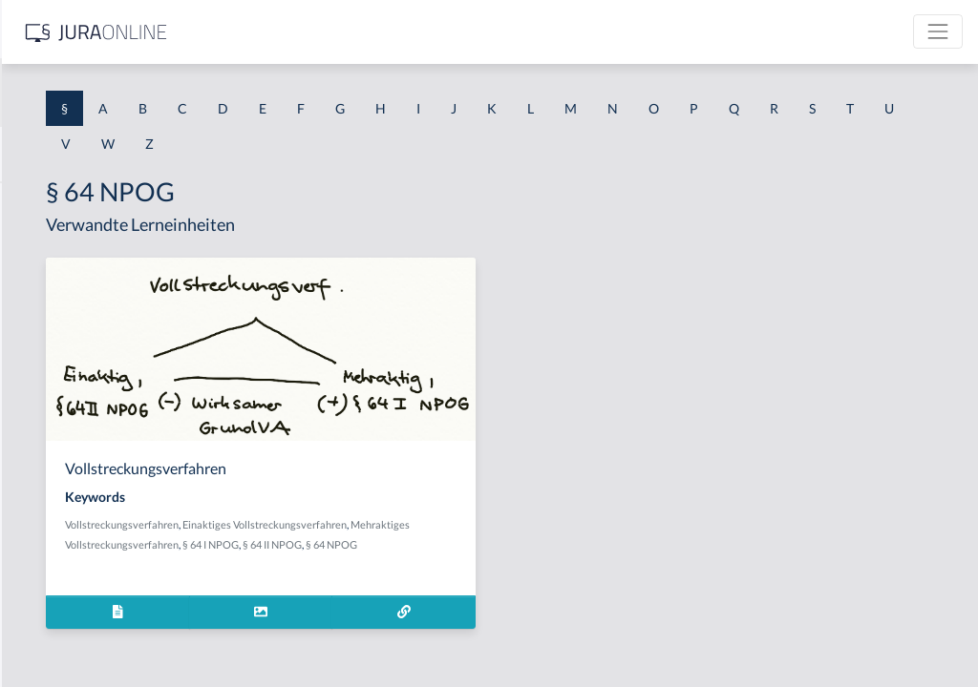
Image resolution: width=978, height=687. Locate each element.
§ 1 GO (35, 289)
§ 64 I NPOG (485, 564)
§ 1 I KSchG (48, 589)
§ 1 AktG (40, 203)
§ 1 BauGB (45, 246)
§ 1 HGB (39, 331)
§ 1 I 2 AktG (49, 460)
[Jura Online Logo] (400, 32)
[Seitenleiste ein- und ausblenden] (275, 29)
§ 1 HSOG (44, 374)
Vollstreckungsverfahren (396, 524)
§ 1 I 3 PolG (48, 546)
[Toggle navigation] (938, 31)
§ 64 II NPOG (546, 564)
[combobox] (152, 92)
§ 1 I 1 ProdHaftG (66, 417)
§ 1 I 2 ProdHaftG (66, 503)
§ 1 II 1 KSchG (55, 632)
